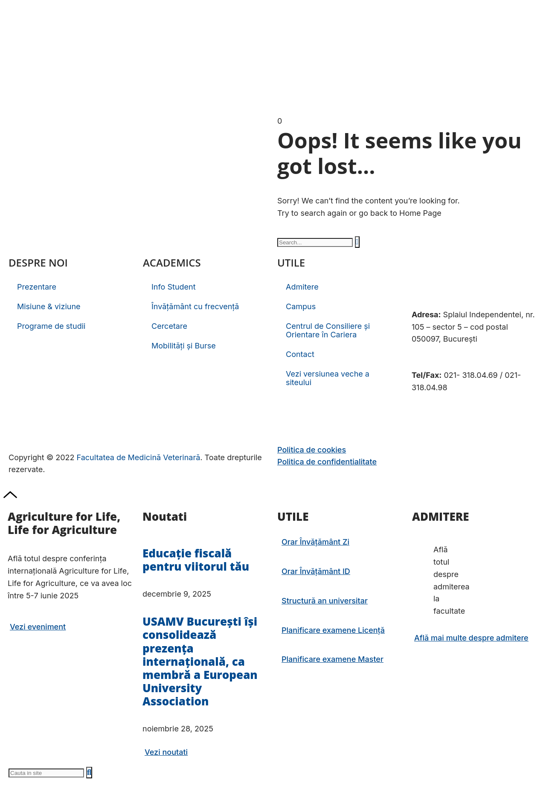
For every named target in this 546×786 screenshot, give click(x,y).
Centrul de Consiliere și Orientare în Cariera (328, 330)
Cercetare (169, 326)
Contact (300, 354)
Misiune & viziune (49, 306)
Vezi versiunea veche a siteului (327, 378)
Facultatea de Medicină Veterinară (138, 457)
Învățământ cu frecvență (195, 306)
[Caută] (357, 242)
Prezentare (36, 286)
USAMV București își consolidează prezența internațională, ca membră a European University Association (200, 661)
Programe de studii (51, 326)
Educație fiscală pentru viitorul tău (195, 559)
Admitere (302, 286)
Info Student (173, 286)
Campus (301, 306)
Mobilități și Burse (183, 345)
